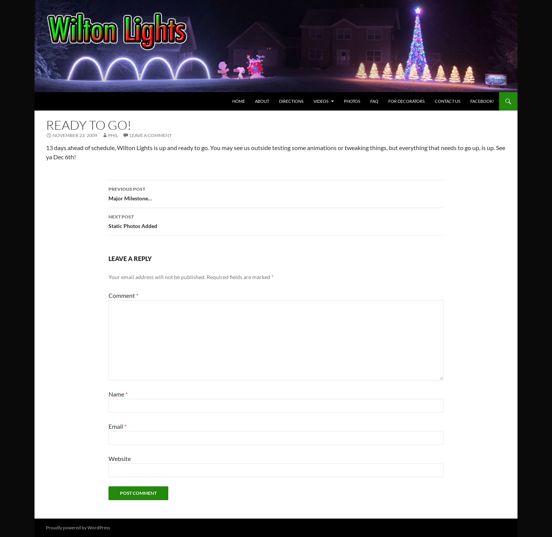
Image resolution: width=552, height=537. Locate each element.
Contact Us (447, 101)
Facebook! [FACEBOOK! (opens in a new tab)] (482, 101)
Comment (123, 295)
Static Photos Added (276, 220)
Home (238, 101)
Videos (321, 101)
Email (117, 426)
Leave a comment (151, 135)
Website (119, 458)
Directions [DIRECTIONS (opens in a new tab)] (291, 101)
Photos (352, 101)
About (262, 101)
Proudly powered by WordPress (78, 527)
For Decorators (406, 101)
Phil (113, 135)
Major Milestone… (276, 193)
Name (118, 394)
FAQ (374, 101)
